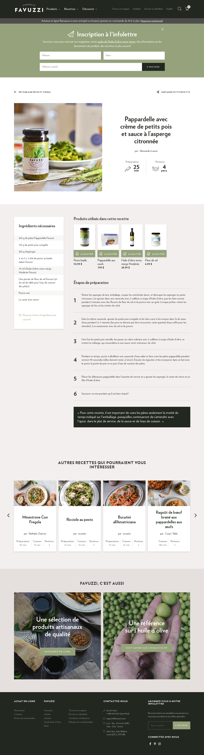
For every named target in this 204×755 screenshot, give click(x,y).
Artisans (47, 718)
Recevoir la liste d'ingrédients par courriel (39, 317)
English (169, 9)
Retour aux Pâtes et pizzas (32, 92)
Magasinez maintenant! (151, 21)
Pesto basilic (80, 262)
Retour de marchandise (24, 718)
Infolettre (137, 9)
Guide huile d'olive (52, 722)
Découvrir (88, 9)
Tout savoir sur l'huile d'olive (147, 648)
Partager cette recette (173, 92)
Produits (52, 9)
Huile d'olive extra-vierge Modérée (131, 264)
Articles (47, 714)
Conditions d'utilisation (79, 718)
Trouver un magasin (120, 9)
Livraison (18, 714)
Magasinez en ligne (57, 652)
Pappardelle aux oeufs (106, 264)
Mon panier (19, 710)
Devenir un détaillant (153, 9)
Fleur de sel (151, 262)
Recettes (69, 9)
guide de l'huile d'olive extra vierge (116, 41)
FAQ (46, 726)
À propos (48, 710)
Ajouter (84, 254)
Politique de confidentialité (81, 722)
